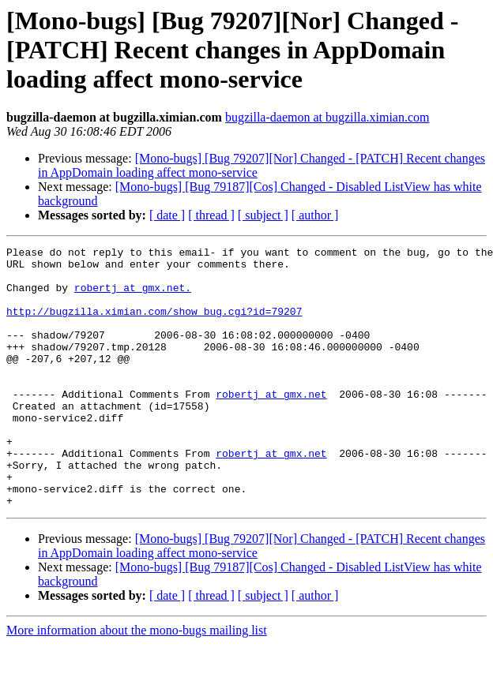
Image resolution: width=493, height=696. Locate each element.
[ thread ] (211, 215)
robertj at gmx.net (271, 424)
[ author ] (315, 215)
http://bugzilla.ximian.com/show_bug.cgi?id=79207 (154, 325)
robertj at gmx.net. (132, 297)
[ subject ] (263, 215)
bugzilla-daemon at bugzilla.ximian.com (327, 117)
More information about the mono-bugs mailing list (136, 682)
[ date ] (167, 215)
